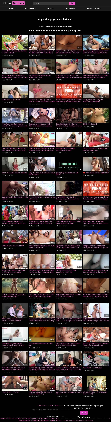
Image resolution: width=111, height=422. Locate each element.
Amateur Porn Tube (37, 418)
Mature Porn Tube (49, 418)
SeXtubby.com (36, 420)
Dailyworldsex (45, 420)
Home (11, 8)
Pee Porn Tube (16, 418)
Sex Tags (50, 8)
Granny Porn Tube (6, 418)
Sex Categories (30, 8)
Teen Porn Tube (26, 418)
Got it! (83, 413)
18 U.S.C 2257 (43, 405)
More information (84, 417)
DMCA (51, 405)
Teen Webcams (70, 8)
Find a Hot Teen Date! (94, 8)
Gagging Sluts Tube (55, 420)
